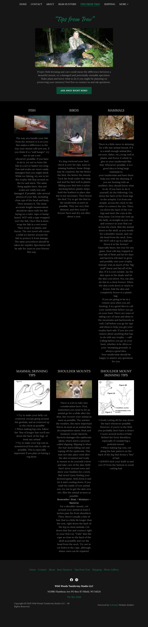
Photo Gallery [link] (111, 569)
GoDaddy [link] (113, 605)
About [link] (50, 4)
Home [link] (23, 4)
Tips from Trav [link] (90, 4)
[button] (124, 4)
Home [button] (32, 569)
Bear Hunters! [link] (67, 4)
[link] (71, 579)
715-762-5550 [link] (74, 597)
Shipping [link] (109, 4)
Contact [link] (36, 4)
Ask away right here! (74, 90)
